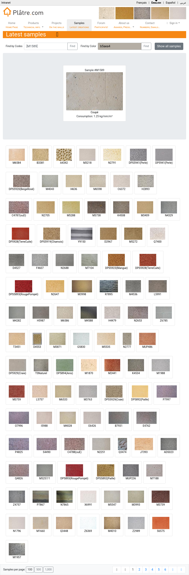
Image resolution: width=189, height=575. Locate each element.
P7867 (40, 504)
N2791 (112, 162)
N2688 (65, 267)
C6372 (122, 189)
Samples (79, 25)
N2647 (55, 294)
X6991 (88, 504)
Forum (101, 25)
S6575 (161, 530)
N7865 (64, 504)
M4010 (112, 530)
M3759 (17, 399)
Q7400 (158, 241)
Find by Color (88, 46)
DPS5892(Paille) (105, 478)
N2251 (101, 452)
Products (32, 25)
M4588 (89, 320)
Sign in (172, 23)
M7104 (89, 267)
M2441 (112, 373)
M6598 (97, 189)
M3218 (87, 162)
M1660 (40, 530)
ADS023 (168, 452)
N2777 (127, 346)
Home (12, 25)
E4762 (146, 425)
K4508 (121, 215)
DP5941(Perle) (164, 162)
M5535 (106, 346)
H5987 (41, 320)
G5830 (81, 346)
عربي (183, 2)
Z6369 (88, 530)
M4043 (50, 189)
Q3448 (64, 530)
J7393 (143, 452)
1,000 (48, 569)
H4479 (112, 320)
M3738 (96, 215)
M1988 (161, 373)
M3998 (82, 294)
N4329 (169, 215)
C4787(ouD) (19, 215)
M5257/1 (44, 478)
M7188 (154, 478)
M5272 (133, 241)
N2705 (46, 215)
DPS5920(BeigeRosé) (21, 189)
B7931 (119, 425)
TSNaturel (41, 373)
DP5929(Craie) (17, 373)
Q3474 (122, 452)
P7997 (167, 399)
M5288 (71, 215)
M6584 (17, 162)
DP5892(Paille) (140, 399)
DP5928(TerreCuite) (20, 241)
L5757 (39, 399)
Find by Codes (14, 46)
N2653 (138, 320)
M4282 (17, 320)
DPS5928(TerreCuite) (147, 267)
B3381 (40, 162)
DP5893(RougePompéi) (74, 478)
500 (38, 569)
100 (30, 569)
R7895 (109, 294)
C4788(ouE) (74, 452)
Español (170, 2)
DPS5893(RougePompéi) (23, 294)
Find (72, 46)
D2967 (108, 241)
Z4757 (17, 504)
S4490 (46, 452)
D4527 (16, 267)
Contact (150, 25)
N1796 (17, 530)
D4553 (37, 346)
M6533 (63, 399)
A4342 (64, 162)
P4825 (19, 452)
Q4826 (19, 478)
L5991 (157, 294)
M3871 (57, 346)
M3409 (145, 215)
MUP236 (131, 478)
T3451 (17, 346)
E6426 (92, 425)
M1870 (89, 373)
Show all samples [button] (169, 46)
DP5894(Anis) (64, 373)
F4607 (40, 267)
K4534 (136, 373)
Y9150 (82, 241)
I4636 (73, 189)
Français (141, 2)
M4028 (68, 425)
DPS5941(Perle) (138, 162)
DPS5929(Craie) (114, 399)
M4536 (133, 294)
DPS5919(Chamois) (51, 241)
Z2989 (136, 530)
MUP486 (147, 346)
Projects (56, 25)
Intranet (5, 2)
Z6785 (164, 320)
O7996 (19, 425)
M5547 (112, 504)
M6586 (65, 320)
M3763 (88, 399)
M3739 (160, 504)
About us (123, 25)
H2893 (145, 189)
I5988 (44, 425)
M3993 (136, 504)
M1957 (17, 557)
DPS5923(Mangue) (116, 267)
